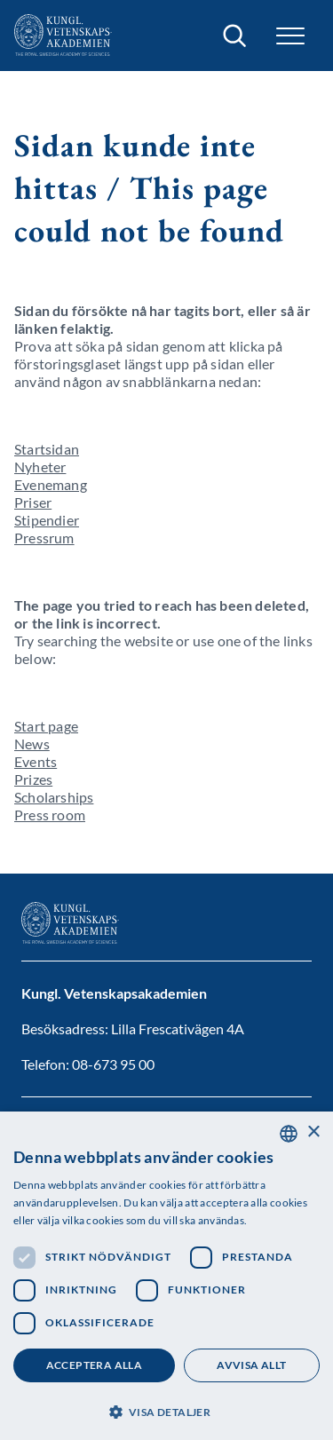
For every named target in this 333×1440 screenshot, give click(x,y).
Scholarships (53, 796)
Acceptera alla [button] (94, 1365)
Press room (49, 814)
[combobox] (288, 1134)
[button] (290, 36)
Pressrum (44, 537)
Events (35, 761)
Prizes (33, 779)
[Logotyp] (63, 35)
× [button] (313, 1132)
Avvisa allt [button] (251, 1365)
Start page (46, 725)
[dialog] (166, 1276)
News (32, 743)
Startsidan (46, 448)
